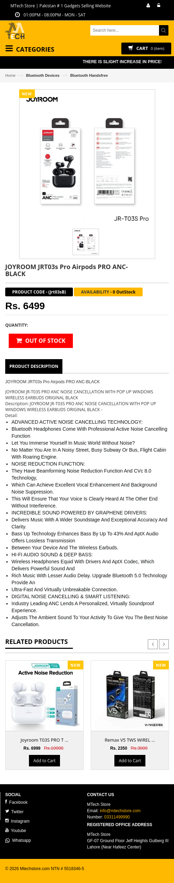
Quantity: (16, 325)
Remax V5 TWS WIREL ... (130, 740)
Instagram (17, 821)
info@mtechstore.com (120, 810)
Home (10, 75)
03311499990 (117, 817)
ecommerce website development (36, 874)
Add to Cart (44, 761)
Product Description (33, 366)
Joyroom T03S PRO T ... (44, 740)
